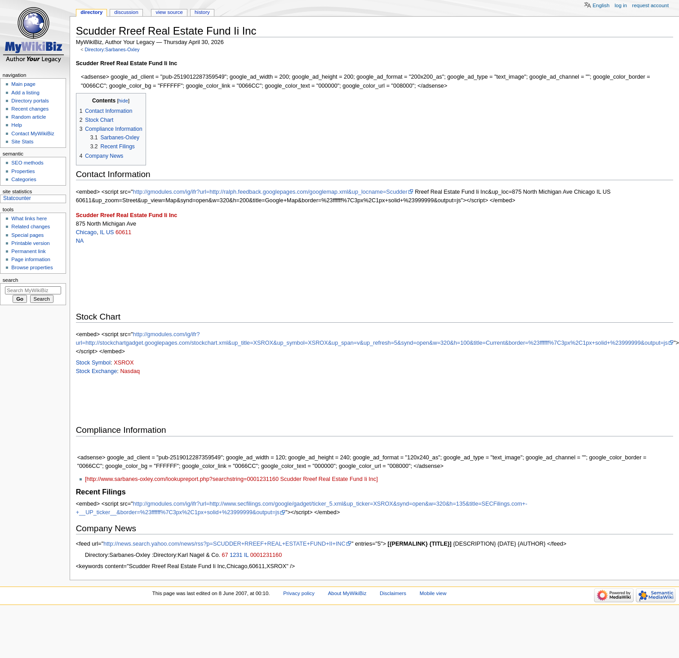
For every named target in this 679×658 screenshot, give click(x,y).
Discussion (126, 12)
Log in (621, 5)
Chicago (86, 232)
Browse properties (32, 267)
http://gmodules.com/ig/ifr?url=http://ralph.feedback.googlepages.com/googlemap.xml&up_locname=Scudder (270, 192)
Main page (23, 84)
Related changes (30, 226)
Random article (28, 117)
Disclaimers (393, 593)
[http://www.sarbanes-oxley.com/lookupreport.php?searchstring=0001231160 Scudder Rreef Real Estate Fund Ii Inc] (231, 479)
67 (225, 555)
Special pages (27, 235)
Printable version (30, 243)
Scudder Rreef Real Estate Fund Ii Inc (127, 215)
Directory (91, 12)
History (202, 12)
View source (168, 12)
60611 (123, 232)
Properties (23, 171)
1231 (236, 555)
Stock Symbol (93, 363)
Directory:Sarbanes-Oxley (111, 49)
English (601, 5)
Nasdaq (130, 371)
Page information (30, 259)
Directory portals (30, 100)
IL (102, 232)
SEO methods (27, 162)
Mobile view (433, 593)
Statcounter (17, 198)
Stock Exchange (96, 371)
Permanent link (28, 251)
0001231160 (266, 555)
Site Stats (22, 141)
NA (80, 241)
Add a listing (25, 92)
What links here (29, 218)
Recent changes (30, 108)
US (110, 232)
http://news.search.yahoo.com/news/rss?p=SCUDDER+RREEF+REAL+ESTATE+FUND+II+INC (224, 544)
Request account (650, 5)
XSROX (123, 363)
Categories (23, 179)
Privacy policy (299, 593)
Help (16, 125)
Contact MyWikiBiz (32, 133)
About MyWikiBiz (347, 593)
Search (10, 280)
